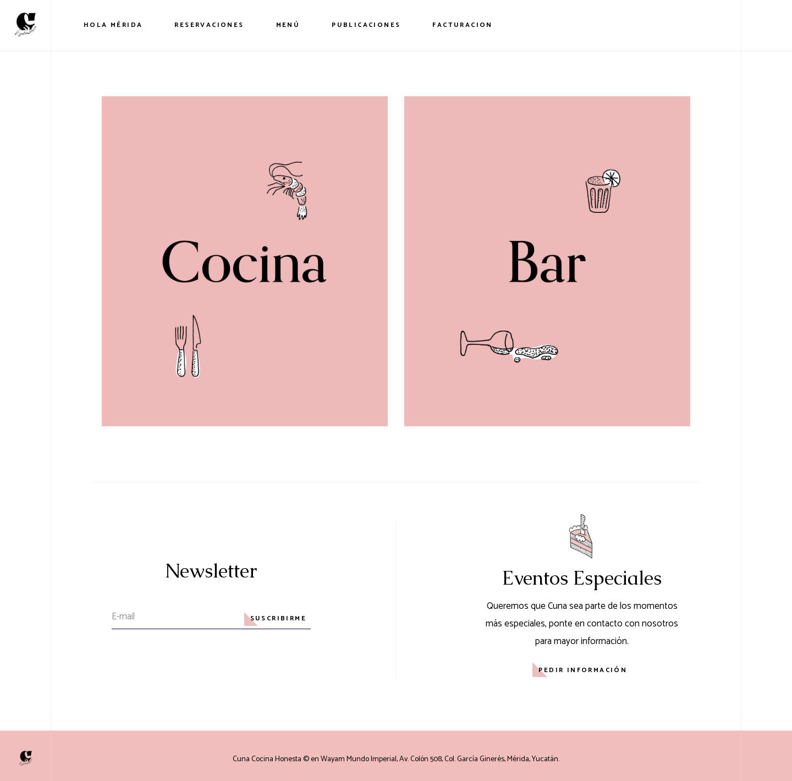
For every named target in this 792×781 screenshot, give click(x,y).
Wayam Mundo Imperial (359, 759)
